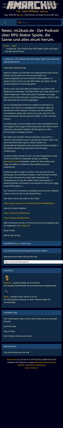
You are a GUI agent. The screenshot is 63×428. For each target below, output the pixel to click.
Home (6, 46)
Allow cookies (52, 4)
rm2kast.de (25, 225)
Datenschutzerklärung (35, 365)
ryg (20, 15)
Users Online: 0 (31, 368)
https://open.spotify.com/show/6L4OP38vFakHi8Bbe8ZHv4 (29, 203)
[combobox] (38, 22)
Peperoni (8, 283)
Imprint (21, 365)
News (14, 46)
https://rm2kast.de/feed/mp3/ (17, 213)
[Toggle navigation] (5, 22)
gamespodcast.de (12, 161)
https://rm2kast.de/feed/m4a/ (17, 218)
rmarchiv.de (12, 359)
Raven (6, 296)
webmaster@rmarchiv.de (45, 362)
